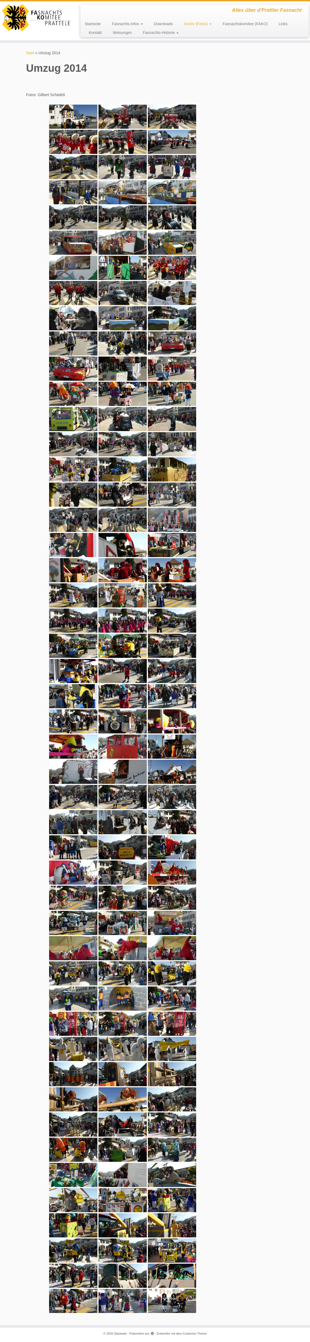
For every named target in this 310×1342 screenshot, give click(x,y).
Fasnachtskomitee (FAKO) (244, 24)
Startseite (92, 24)
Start (30, 53)
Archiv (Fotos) (198, 24)
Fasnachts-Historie (161, 32)
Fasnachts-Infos (127, 24)
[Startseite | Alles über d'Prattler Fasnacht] (36, 17)
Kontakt (95, 32)
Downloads (163, 24)
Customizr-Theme (195, 1333)
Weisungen (122, 32)
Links (283, 24)
